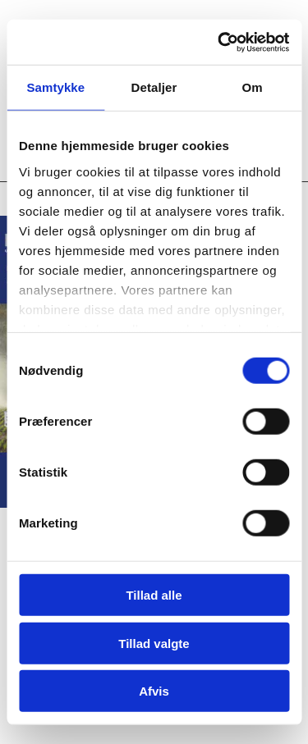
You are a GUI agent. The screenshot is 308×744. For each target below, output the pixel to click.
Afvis (154, 691)
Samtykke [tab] (55, 87)
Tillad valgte (153, 643)
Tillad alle (154, 595)
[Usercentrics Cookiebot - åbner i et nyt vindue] (219, 41)
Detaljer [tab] (154, 87)
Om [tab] (252, 87)
